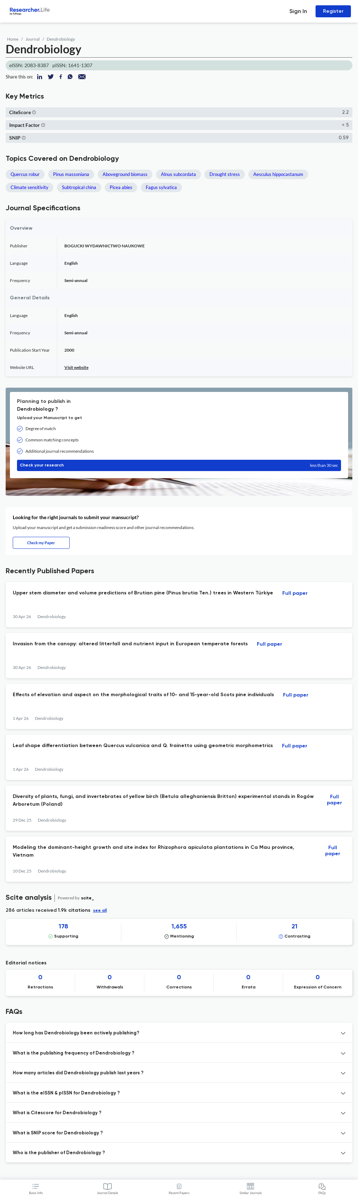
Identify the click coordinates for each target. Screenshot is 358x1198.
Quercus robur (25, 174)
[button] (34, 112)
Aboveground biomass (125, 174)
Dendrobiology (61, 39)
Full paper (295, 593)
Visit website (76, 367)
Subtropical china (79, 187)
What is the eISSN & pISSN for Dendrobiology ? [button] (66, 1093)
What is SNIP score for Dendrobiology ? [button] (58, 1133)
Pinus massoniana (71, 174)
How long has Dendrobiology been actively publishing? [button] (76, 1033)
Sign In (298, 11)
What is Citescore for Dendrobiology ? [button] (57, 1113)
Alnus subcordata (178, 174)
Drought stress (224, 174)
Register (333, 11)
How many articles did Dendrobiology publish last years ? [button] (78, 1073)
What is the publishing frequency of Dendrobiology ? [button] (73, 1053)
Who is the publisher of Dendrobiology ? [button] (59, 1153)
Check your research (179, 465)
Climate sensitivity (29, 187)
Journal (32, 39)
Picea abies (121, 187)
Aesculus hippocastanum (278, 174)
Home (12, 39)
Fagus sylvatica (161, 187)
